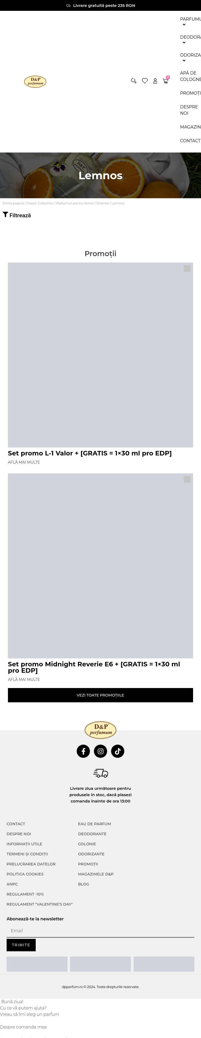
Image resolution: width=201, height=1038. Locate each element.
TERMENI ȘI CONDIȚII (27, 854)
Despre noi (19, 834)
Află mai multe (24, 462)
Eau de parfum (94, 824)
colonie (87, 844)
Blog (83, 884)
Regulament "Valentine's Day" (40, 904)
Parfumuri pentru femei (75, 203)
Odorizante (91, 854)
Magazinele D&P (95, 874)
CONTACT (16, 824)
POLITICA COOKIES (25, 874)
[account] (155, 81)
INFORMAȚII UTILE (24, 844)
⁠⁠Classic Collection (39, 203)
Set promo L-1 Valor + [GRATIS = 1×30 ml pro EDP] (90, 453)
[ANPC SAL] (37, 964)
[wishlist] (145, 81)
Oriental (102, 203)
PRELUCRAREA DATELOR (31, 864)
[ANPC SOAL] (100, 964)
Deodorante (92, 834)
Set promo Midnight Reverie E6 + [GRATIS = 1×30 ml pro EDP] (94, 667)
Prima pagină (13, 203)
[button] (133, 81)
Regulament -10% (25, 894)
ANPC (12, 884)
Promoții (88, 864)
